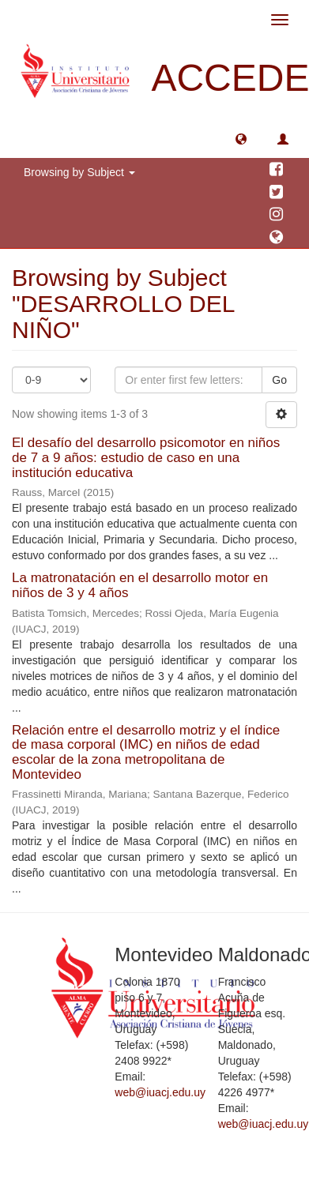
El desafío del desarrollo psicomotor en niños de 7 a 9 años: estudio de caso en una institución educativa (146, 457)
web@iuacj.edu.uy (160, 1092)
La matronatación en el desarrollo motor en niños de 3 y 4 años (140, 585)
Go (279, 380)
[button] (241, 138)
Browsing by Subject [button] (79, 172)
